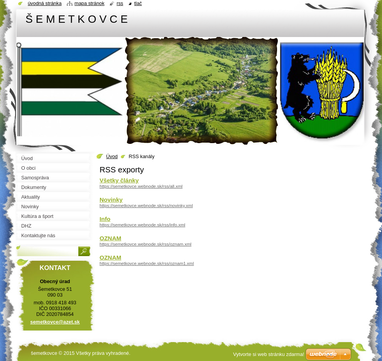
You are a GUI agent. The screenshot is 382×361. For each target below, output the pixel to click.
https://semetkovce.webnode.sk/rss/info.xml (142, 225)
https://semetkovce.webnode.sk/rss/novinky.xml (146, 205)
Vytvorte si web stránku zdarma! (268, 354)
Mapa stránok (89, 3)
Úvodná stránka (45, 3)
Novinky (111, 199)
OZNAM (110, 238)
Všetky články (119, 180)
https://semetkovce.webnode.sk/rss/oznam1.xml (147, 263)
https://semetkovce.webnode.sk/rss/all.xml (141, 186)
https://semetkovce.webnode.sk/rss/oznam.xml (145, 244)
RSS (120, 3)
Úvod (112, 156)
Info (105, 219)
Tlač (138, 3)
